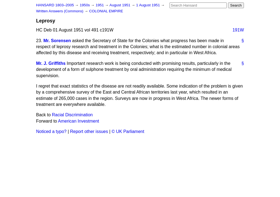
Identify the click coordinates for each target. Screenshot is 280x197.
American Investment (78, 121)
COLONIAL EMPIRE (106, 11)
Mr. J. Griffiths (51, 63)
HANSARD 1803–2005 (55, 5)
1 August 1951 (148, 5)
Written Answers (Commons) (60, 11)
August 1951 (120, 5)
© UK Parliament (128, 131)
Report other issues (89, 131)
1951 (100, 5)
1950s (85, 5)
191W (238, 30)
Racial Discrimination (72, 114)
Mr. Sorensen (57, 40)
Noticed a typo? (51, 131)
